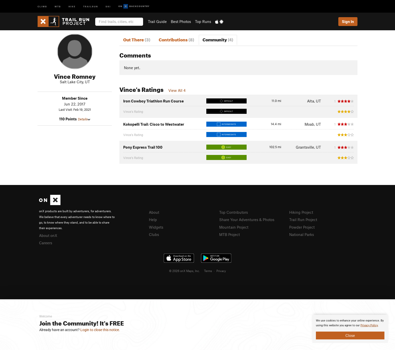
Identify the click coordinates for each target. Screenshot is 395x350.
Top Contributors (233, 212)
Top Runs (203, 21)
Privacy (221, 271)
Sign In (348, 21)
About (154, 212)
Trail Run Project (303, 219)
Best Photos (181, 21)
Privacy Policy (369, 325)
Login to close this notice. (100, 330)
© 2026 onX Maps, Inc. (184, 271)
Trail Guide (157, 21)
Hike (72, 6)
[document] (350, 328)
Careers (45, 242)
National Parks (301, 234)
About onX (48, 235)
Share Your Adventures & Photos (246, 219)
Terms (208, 271)
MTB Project (229, 234)
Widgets (156, 227)
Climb (42, 6)
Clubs (154, 234)
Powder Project (302, 227)
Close (350, 335)
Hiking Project (301, 212)
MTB (58, 6)
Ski (108, 6)
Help (153, 219)
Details (84, 119)
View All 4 (177, 90)
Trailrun (90, 6)
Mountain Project (233, 227)
